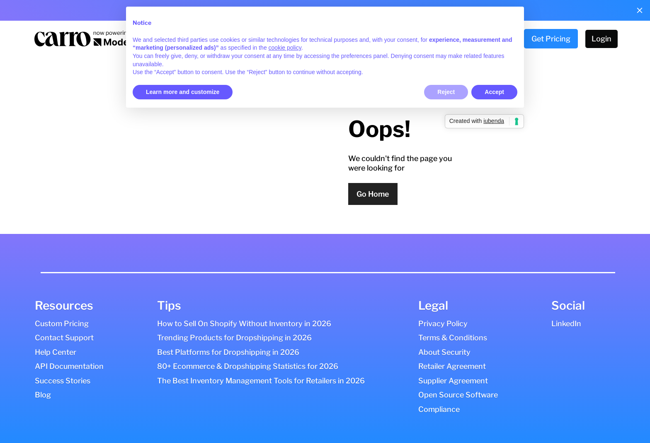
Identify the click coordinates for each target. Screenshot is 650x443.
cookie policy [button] (285, 47)
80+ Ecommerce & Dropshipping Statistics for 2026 (247, 366)
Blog (43, 394)
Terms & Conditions (452, 337)
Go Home (373, 194)
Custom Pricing (62, 323)
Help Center (55, 352)
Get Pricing (550, 38)
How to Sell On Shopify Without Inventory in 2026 (244, 323)
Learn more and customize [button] (182, 92)
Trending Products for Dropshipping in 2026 (234, 337)
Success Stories (62, 380)
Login (601, 38)
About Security (444, 352)
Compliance (439, 409)
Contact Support (64, 337)
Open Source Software (458, 394)
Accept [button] (494, 92)
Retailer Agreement (452, 366)
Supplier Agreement (453, 380)
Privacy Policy (443, 323)
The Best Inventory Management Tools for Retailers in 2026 (261, 380)
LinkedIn (566, 323)
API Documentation (69, 366)
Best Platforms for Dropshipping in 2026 (228, 352)
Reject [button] (446, 92)
